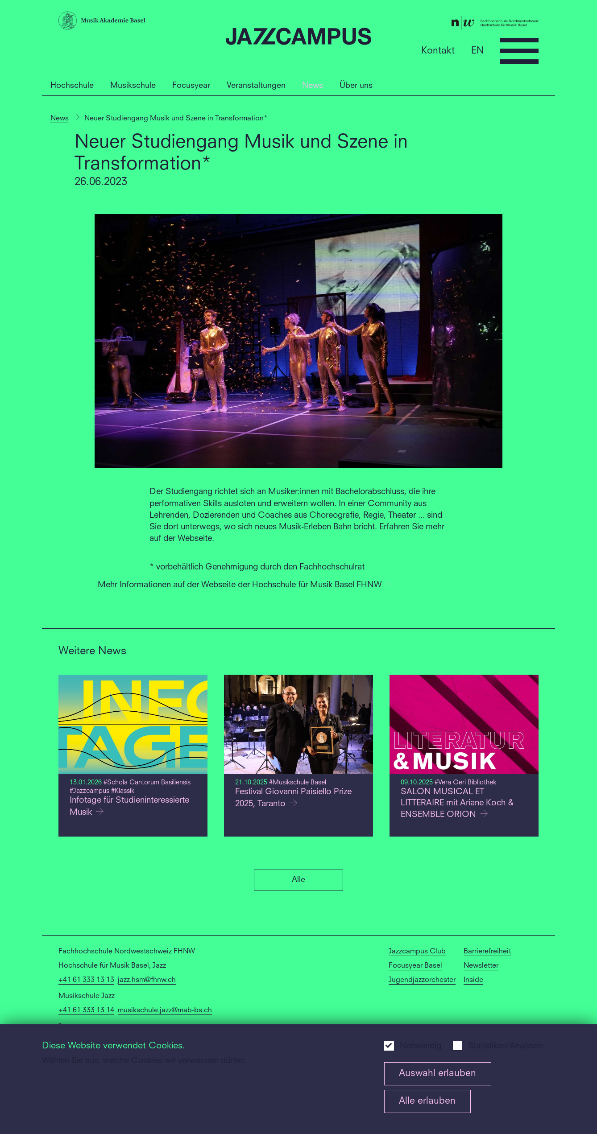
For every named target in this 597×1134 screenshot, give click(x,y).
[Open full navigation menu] (519, 51)
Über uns (356, 86)
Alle (298, 880)
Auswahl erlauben (437, 1073)
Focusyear (191, 86)
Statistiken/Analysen (505, 1046)
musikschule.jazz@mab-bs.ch (165, 1010)
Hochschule (72, 86)
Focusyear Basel (415, 965)
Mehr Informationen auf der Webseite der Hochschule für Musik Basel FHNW (244, 585)
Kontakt (438, 50)
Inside (473, 980)
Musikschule (133, 86)
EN (477, 50)
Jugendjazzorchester (422, 980)
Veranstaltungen (256, 86)
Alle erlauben (427, 1101)
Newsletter (481, 965)
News (312, 86)
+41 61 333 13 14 (86, 1010)
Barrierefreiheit (487, 951)
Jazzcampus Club (417, 951)
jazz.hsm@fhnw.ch (147, 980)
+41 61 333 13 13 (86, 980)
